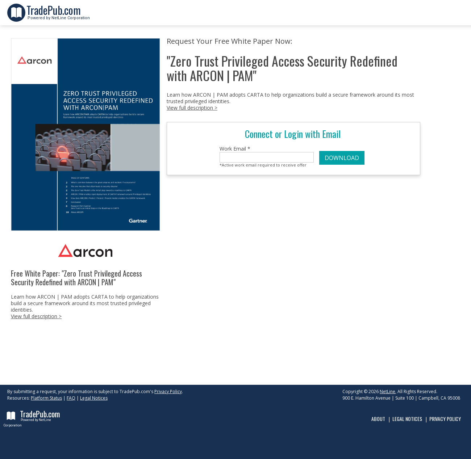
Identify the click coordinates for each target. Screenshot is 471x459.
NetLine (387, 391)
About (378, 418)
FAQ (71, 398)
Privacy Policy (168, 391)
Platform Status (46, 398)
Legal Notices (94, 398)
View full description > (36, 316)
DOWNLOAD (342, 158)
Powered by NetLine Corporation (58, 15)
